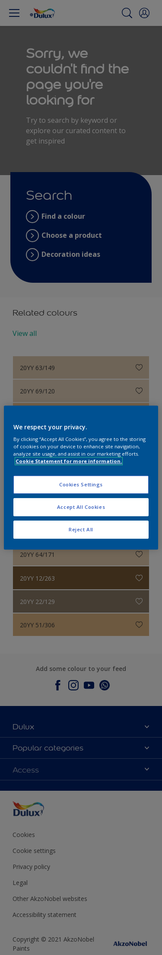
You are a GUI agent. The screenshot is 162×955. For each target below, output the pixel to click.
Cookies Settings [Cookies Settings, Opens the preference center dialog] (81, 485)
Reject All (81, 529)
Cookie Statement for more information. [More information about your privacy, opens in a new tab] (69, 461)
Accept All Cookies (81, 507)
